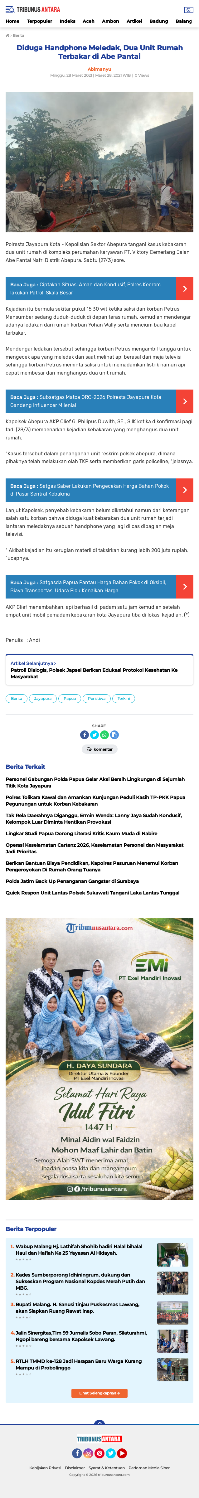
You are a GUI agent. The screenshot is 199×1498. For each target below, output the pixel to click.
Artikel (134, 21)
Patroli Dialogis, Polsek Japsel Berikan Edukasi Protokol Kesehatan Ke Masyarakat (94, 673)
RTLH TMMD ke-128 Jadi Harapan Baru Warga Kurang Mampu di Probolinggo (79, 1364)
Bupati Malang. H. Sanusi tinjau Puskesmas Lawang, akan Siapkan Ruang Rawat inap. (77, 1308)
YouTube (126, 1456)
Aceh (89, 21)
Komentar (100, 748)
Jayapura (42, 698)
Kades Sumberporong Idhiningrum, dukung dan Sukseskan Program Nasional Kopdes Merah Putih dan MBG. (80, 1281)
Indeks (67, 21)
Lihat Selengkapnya (99, 1393)
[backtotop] (99, 1425)
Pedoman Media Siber (149, 1468)
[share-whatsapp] (104, 734)
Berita (16, 698)
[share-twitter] (94, 734)
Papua (70, 698)
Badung (158, 21)
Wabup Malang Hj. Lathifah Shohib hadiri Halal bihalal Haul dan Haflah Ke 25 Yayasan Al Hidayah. (79, 1249)
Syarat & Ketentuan (107, 1468)
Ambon (110, 21)
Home (12, 21)
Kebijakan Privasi (45, 1468)
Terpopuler (39, 21)
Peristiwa (96, 698)
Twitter (113, 1456)
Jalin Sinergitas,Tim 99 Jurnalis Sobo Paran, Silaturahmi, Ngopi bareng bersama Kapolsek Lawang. (81, 1336)
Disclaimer (75, 1468)
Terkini (124, 698)
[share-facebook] (84, 734)
